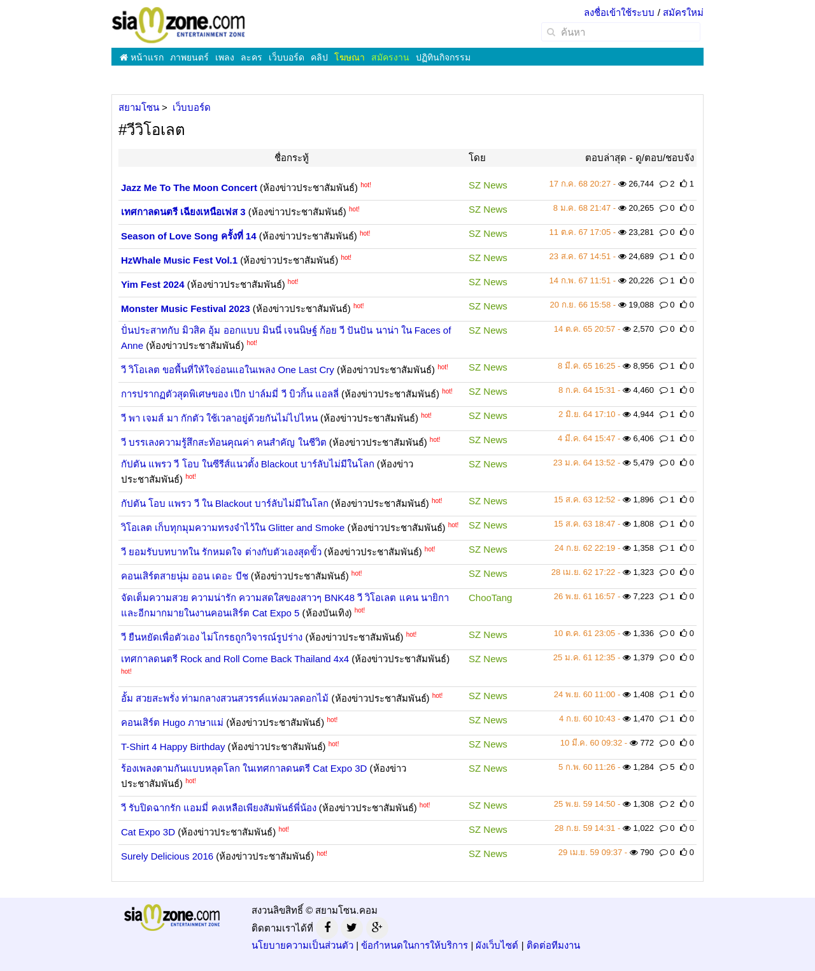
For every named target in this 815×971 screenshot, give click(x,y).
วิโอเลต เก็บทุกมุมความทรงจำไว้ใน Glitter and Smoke (232, 527)
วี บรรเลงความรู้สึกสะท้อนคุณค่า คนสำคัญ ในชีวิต (224, 442)
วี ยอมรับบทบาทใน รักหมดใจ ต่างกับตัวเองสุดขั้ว (221, 551)
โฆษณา (349, 57)
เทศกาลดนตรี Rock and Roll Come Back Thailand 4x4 (235, 658)
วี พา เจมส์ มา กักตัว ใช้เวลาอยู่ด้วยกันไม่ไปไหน (219, 418)
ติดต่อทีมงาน (553, 945)
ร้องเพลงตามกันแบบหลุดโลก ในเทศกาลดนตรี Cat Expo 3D (244, 768)
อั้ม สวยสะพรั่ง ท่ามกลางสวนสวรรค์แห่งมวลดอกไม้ (225, 698)
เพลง (224, 57)
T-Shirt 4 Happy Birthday (173, 746)
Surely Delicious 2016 (167, 856)
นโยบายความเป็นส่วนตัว (302, 945)
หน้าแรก (142, 57)
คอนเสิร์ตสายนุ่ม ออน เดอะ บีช (184, 576)
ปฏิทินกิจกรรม (443, 57)
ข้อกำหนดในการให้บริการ (414, 945)
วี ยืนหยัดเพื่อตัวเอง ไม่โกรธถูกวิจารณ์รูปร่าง (211, 637)
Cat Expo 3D (148, 831)
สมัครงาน (390, 57)
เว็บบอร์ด (286, 57)
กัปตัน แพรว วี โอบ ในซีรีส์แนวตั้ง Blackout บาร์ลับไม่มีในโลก (247, 463)
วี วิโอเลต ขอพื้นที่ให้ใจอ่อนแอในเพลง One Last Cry (227, 369)
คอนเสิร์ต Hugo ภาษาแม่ (172, 722)
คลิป (319, 57)
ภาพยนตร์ (189, 57)
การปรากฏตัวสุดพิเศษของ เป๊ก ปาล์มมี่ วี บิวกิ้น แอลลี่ (230, 393)
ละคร (251, 57)
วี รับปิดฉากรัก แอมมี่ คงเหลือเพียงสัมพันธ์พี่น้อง (218, 807)
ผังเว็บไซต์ (497, 945)
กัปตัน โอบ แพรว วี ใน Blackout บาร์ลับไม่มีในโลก (225, 503)
